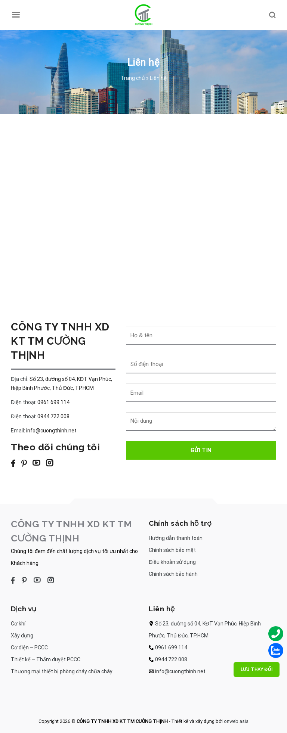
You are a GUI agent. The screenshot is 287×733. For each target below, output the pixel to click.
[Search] (272, 14)
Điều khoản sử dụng (172, 562)
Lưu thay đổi (256, 669)
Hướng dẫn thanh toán (176, 538)
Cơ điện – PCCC (29, 647)
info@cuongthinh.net (51, 431)
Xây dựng (22, 636)
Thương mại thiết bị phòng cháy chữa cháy (61, 671)
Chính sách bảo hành (173, 574)
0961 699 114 (53, 402)
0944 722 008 (53, 416)
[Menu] (15, 15)
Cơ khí (18, 624)
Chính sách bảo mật (172, 550)
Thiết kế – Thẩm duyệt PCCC (45, 659)
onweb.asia (236, 721)
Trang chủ (133, 78)
